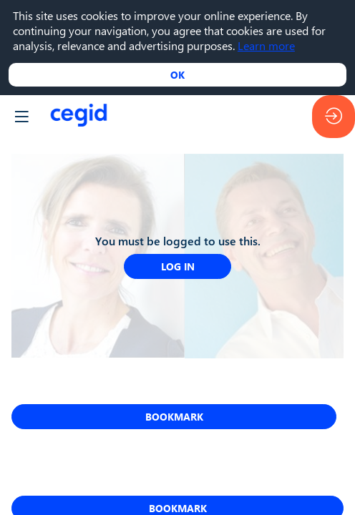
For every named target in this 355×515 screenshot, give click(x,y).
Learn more (266, 45)
